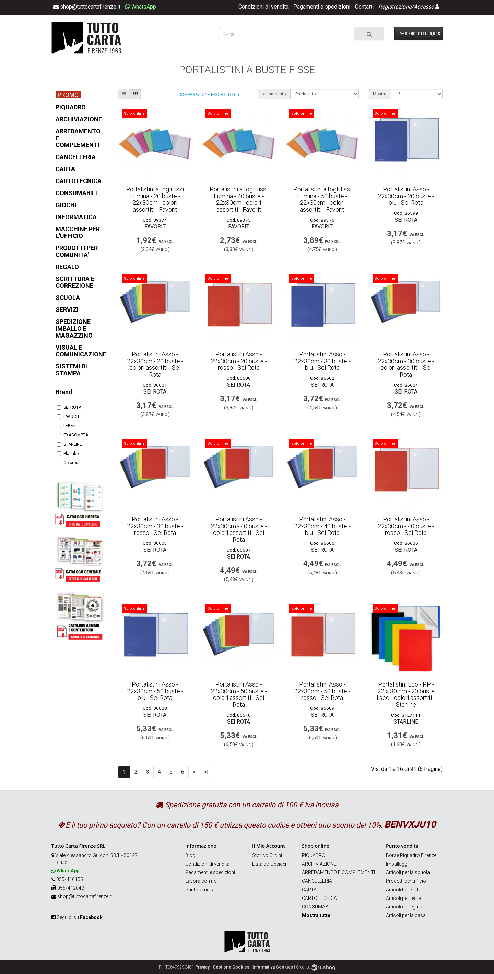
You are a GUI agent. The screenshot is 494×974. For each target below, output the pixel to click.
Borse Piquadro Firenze (411, 855)
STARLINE (69, 444)
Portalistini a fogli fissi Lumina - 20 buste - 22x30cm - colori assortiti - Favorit (155, 199)
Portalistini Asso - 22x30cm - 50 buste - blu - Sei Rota (155, 691)
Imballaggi (397, 864)
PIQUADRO (313, 855)
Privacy (202, 967)
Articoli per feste (403, 898)
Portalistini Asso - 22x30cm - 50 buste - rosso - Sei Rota (322, 691)
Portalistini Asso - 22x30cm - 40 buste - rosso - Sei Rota (406, 526)
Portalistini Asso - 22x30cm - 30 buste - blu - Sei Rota (322, 361)
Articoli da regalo (404, 907)
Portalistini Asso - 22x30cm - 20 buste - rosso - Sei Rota (239, 361)
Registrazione (394, 6)
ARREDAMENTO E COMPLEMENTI (338, 872)
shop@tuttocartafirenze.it (84, 896)
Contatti (364, 6)
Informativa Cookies (272, 967)
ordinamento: (274, 94)
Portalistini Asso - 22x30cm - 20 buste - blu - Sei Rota (406, 196)
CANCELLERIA (317, 881)
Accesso (424, 6)
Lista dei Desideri (270, 864)
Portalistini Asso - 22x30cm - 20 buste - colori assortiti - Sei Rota (155, 364)
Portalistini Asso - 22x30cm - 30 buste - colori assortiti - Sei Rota (406, 364)
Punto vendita (200, 889)
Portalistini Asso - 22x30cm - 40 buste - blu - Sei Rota (322, 526)
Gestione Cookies (231, 967)
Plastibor (68, 453)
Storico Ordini (267, 855)
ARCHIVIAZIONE (319, 864)
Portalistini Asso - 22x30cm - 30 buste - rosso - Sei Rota (155, 526)
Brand (64, 392)
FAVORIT (68, 416)
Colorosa (69, 462)
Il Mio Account (268, 846)
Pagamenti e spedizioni (321, 6)
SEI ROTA (69, 407)
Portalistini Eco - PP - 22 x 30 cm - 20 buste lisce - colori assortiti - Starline (406, 694)
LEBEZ (66, 425)
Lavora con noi (201, 881)
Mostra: (380, 94)
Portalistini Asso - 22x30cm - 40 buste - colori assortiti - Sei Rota (239, 529)
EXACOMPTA (72, 435)
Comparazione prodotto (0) (208, 94)
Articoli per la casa (406, 915)
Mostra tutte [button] (316, 915)
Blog (190, 855)
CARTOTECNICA (319, 898)
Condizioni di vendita (263, 6)
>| (206, 771)
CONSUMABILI (317, 907)
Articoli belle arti (403, 889)
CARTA (309, 889)
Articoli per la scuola (408, 872)
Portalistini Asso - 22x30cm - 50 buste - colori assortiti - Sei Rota (239, 694)
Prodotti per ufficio (406, 881)
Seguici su (80, 917)
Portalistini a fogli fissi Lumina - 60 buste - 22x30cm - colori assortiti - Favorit (322, 199)
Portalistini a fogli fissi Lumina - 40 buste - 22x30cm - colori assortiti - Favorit (239, 199)
